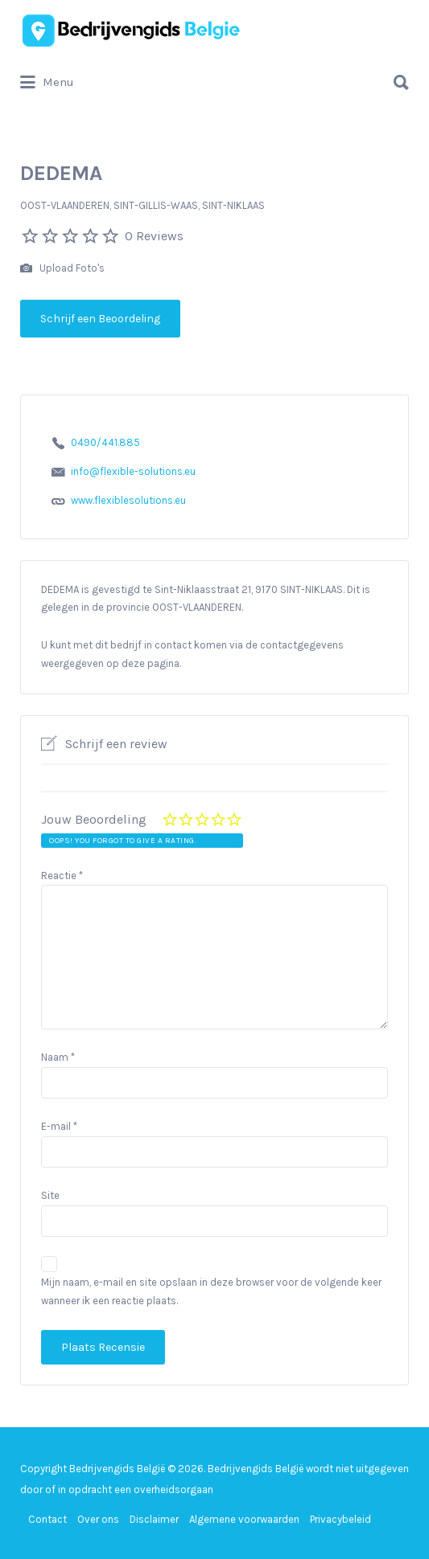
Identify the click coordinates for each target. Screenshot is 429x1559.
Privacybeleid (340, 1519)
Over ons (98, 1519)
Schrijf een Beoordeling (100, 318)
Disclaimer (154, 1519)
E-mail (59, 1126)
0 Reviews (154, 235)
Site (50, 1195)
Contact (47, 1519)
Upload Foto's (62, 269)
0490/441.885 (105, 442)
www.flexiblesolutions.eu (128, 500)
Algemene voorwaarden (244, 1519)
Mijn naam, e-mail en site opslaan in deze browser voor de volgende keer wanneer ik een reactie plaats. (211, 1291)
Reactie (62, 876)
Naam (58, 1057)
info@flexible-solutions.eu (133, 471)
